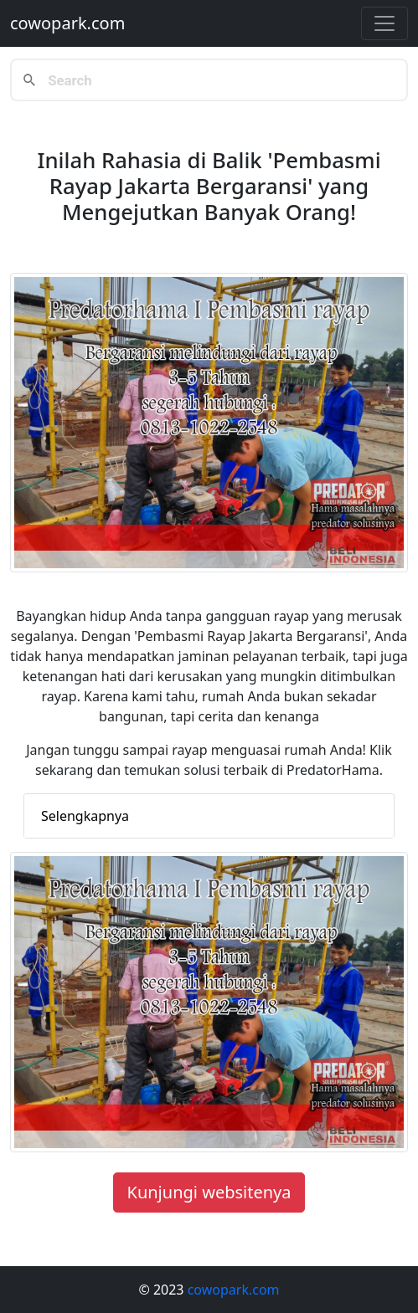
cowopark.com (67, 23)
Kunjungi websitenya (209, 1192)
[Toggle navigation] (384, 23)
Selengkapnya (85, 816)
